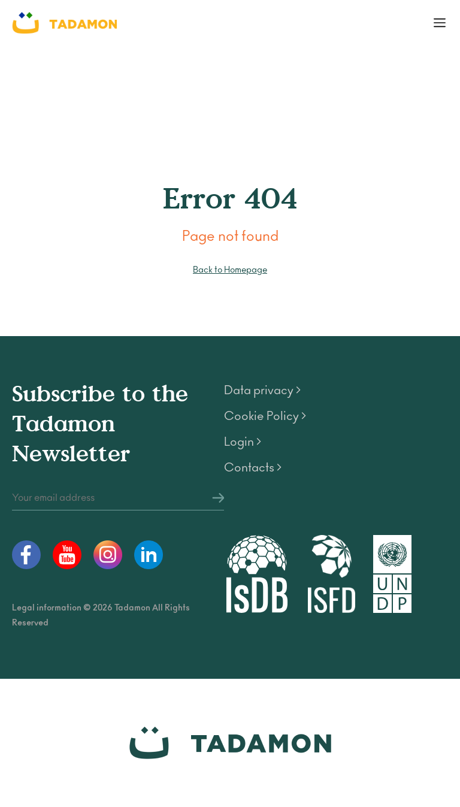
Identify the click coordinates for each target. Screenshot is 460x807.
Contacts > (253, 468)
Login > (242, 442)
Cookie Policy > (265, 416)
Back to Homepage (230, 269)
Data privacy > (262, 391)
